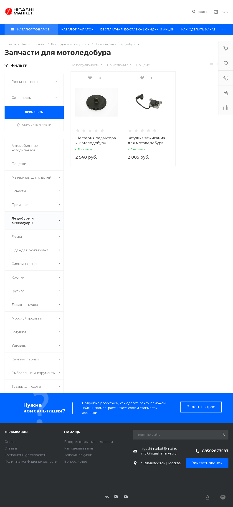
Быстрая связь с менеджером (88, 442)
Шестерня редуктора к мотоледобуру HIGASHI (95, 143)
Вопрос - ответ (76, 462)
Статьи (10, 442)
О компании (16, 432)
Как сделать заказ (79, 448)
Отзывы (11, 448)
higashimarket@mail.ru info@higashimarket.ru (159, 451)
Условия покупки (78, 455)
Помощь (72, 432)
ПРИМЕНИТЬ (34, 112)
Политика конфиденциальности (31, 462)
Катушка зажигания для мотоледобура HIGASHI (146, 143)
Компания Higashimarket (25, 455)
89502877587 (215, 451)
